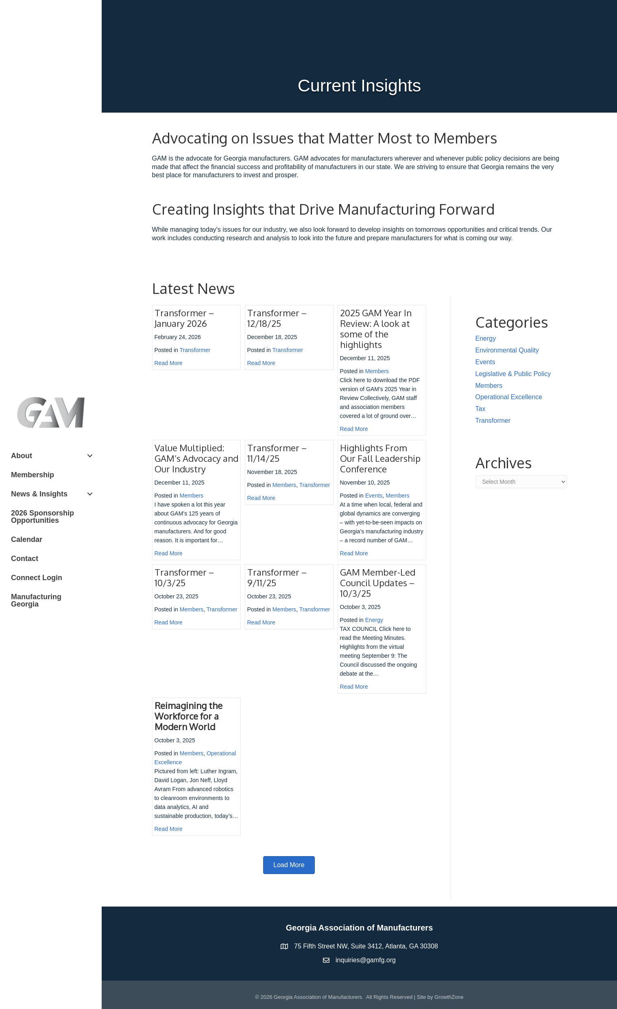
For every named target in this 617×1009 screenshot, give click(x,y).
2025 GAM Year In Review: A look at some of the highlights (376, 328)
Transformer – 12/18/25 (277, 318)
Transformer (195, 350)
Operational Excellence (509, 397)
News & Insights (39, 494)
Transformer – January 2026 (184, 318)
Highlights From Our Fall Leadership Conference (380, 458)
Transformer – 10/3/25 (184, 577)
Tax (480, 408)
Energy (374, 620)
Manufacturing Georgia (36, 600)
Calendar (26, 539)
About (21, 456)
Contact (24, 559)
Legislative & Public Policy (513, 373)
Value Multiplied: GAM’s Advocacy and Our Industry (196, 458)
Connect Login (36, 578)
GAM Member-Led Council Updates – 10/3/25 (377, 582)
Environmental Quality (507, 350)
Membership (32, 475)
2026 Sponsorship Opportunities (42, 516)
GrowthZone (449, 997)
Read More (169, 363)
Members (377, 371)
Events (374, 495)
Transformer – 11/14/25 (277, 453)
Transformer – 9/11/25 (277, 577)
